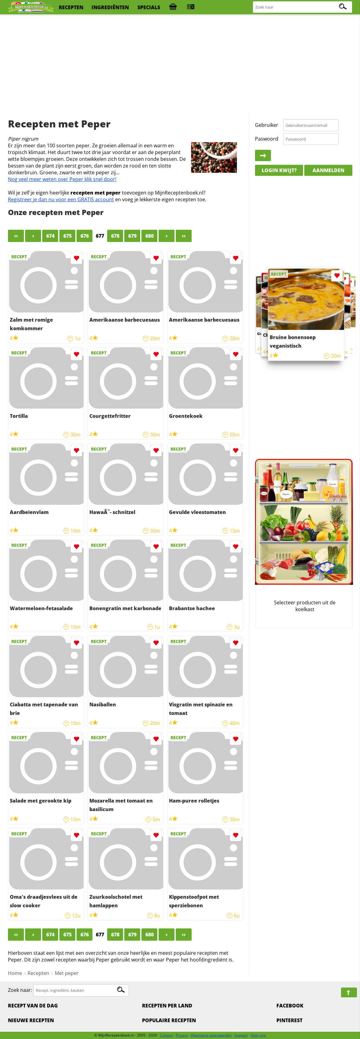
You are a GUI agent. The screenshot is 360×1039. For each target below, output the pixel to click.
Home (15, 973)
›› (184, 235)
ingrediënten (110, 7)
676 (85, 235)
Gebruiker (266, 125)
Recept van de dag (33, 1005)
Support (241, 1035)
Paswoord (266, 138)
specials (148, 7)
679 (132, 235)
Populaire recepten (169, 1020)
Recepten (38, 973)
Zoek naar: (20, 990)
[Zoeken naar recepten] (303, 7)
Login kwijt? (279, 170)
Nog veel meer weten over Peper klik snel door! (62, 179)
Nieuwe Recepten (31, 1020)
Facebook (289, 1005)
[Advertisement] (180, 64)
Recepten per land (167, 1005)
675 (67, 235)
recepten (71, 7)
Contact (166, 1035)
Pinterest (289, 1020)
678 (115, 235)
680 (149, 235)
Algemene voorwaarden (211, 1035)
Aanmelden (328, 170)
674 (50, 235)
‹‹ (16, 235)
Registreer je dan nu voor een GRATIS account (61, 199)
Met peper (67, 973)
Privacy (182, 1035)
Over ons (258, 1035)
